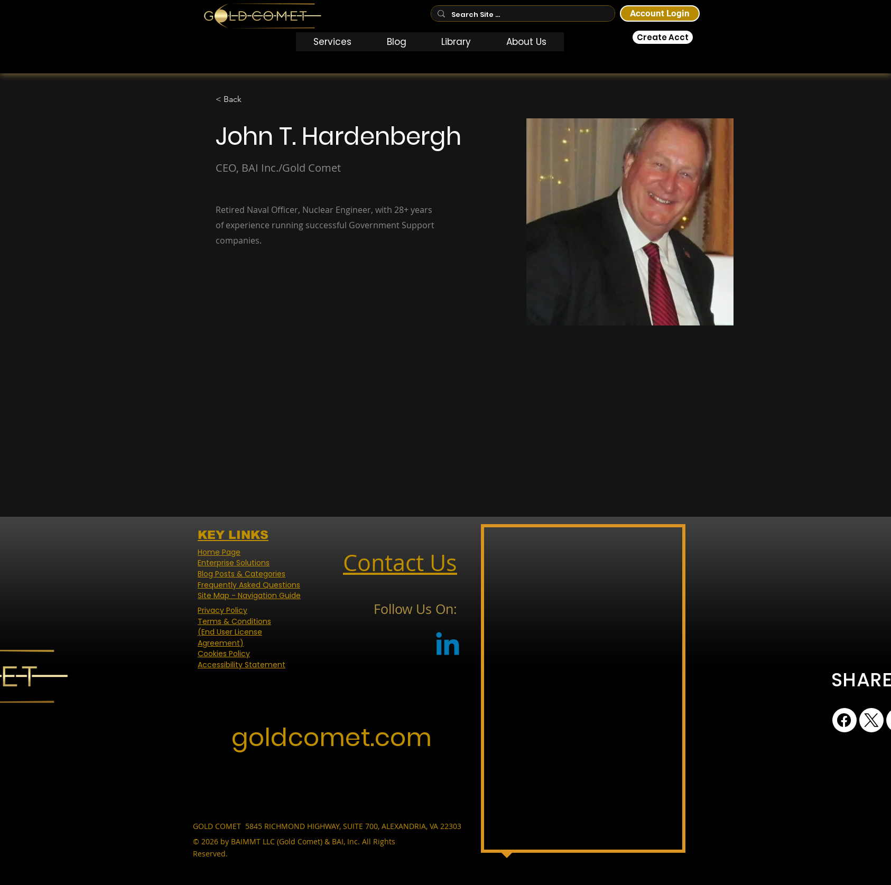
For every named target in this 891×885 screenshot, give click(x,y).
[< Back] (236, 99)
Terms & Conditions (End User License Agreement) (234, 632)
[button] (332, 41)
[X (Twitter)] (871, 720)
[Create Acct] (662, 37)
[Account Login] (660, 13)
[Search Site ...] (521, 15)
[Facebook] (844, 720)
